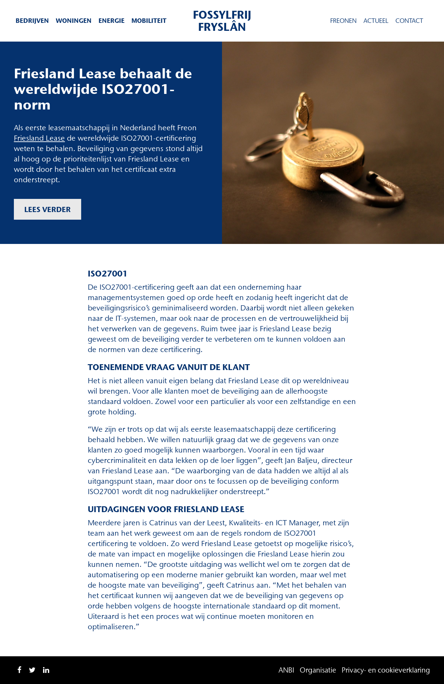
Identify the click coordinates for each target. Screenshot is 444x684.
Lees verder (47, 209)
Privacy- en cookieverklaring (386, 670)
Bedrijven (32, 21)
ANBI (286, 670)
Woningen (74, 21)
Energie (112, 21)
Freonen (343, 21)
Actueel (376, 21)
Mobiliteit (148, 21)
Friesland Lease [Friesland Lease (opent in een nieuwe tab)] (39, 138)
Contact (409, 21)
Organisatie (318, 670)
